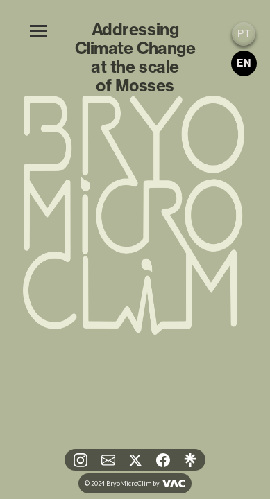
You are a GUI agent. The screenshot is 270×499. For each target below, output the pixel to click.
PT (244, 34)
